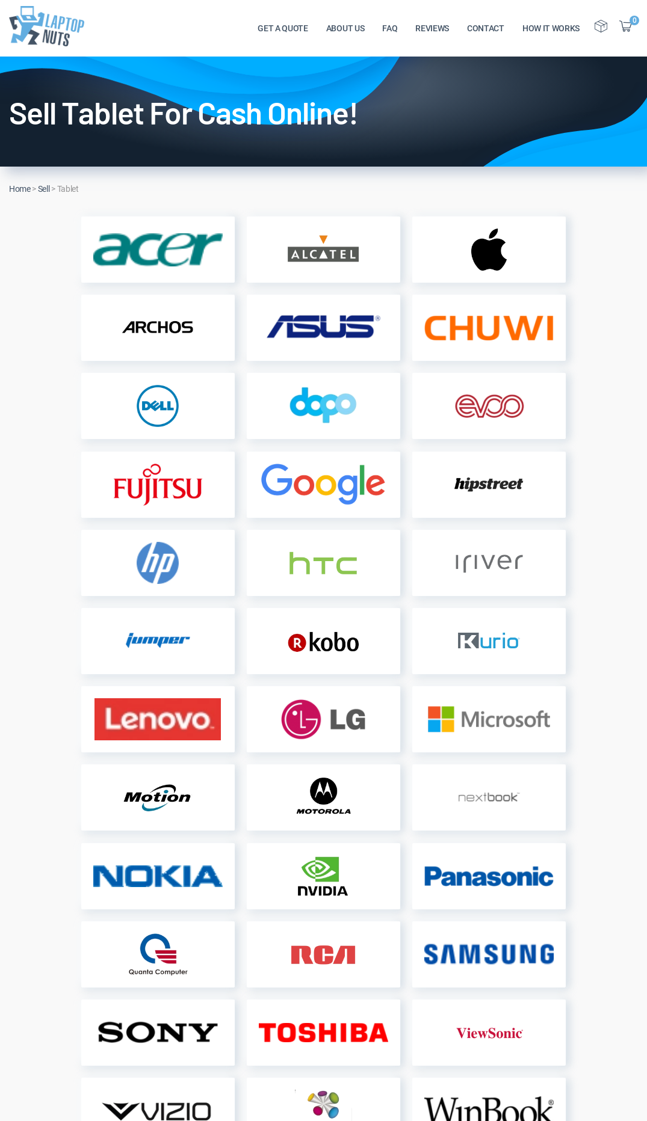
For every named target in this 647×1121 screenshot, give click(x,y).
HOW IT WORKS (551, 30)
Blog (147, 1010)
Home (20, 189)
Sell (44, 189)
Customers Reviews (178, 972)
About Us (156, 933)
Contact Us (160, 991)
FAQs (148, 953)
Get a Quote (275, 933)
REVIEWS (432, 30)
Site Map (155, 1030)
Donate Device (280, 1030)
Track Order (274, 953)
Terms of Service (285, 1010)
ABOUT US (345, 30)
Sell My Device (280, 972)
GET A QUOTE (283, 30)
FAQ (389, 30)
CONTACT (485, 30)
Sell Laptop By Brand (293, 991)
